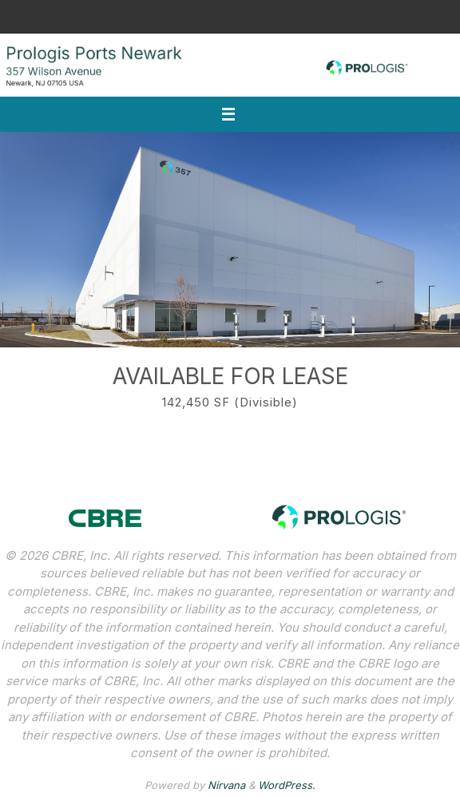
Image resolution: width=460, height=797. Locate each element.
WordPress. (286, 785)
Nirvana (226, 785)
